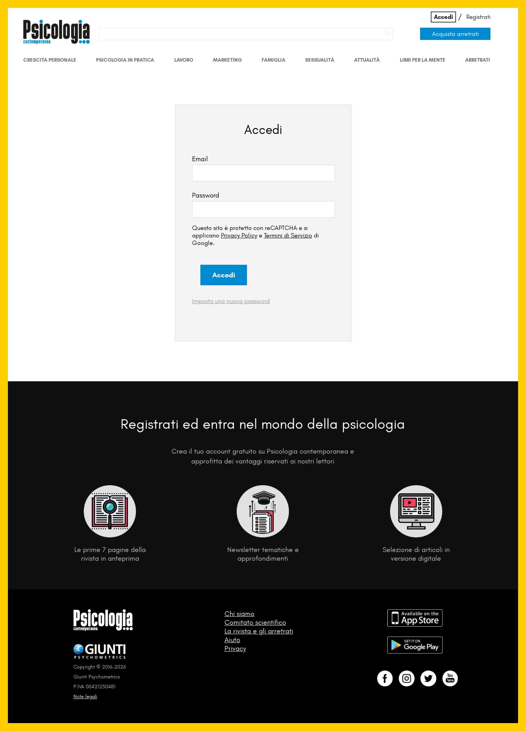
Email (200, 159)
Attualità (367, 60)
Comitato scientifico (255, 622)
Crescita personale (49, 60)
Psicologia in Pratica (125, 60)
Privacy (235, 648)
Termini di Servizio (288, 235)
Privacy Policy (239, 235)
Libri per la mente (422, 60)
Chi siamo (239, 613)
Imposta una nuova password (231, 301)
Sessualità (319, 60)
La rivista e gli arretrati (258, 631)
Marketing (227, 60)
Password (205, 195)
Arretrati (477, 60)
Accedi (443, 17)
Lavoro (183, 60)
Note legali (85, 696)
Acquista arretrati (455, 34)
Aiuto (232, 639)
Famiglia (273, 60)
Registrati (478, 17)
